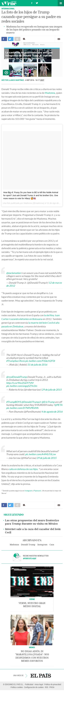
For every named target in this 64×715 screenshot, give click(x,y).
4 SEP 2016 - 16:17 (34, 80)
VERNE (32, 599)
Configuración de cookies (34, 687)
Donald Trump (28, 544)
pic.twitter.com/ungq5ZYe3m (21, 386)
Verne (8, 3)
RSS (46, 687)
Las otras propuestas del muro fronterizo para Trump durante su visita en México (32, 522)
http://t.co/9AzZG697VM (19, 383)
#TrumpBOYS (13, 402)
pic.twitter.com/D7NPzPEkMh (22, 408)
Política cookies (17, 687)
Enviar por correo (59, 39)
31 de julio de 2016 (37, 364)
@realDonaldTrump (16, 377)
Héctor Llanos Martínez (12, 80)
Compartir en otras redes (17, 39)
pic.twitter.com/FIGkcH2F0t (40, 361)
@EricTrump (48, 402)
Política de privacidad (52, 684)
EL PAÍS (40, 675)
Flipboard (37, 491)
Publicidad (29, 684)
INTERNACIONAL (8, 8)
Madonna (50, 92)
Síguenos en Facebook (31, 2)
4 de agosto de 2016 (52, 411)
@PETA (58, 405)
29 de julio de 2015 (52, 389)
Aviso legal (39, 684)
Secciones (61, 3)
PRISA (51, 687)
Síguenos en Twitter (36, 2)
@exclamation (13, 273)
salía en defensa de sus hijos (23, 469)
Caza (52, 544)
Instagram (28, 491)
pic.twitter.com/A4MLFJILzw (40, 454)
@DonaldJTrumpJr (31, 402)
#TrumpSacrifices (15, 361)
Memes (32, 647)
